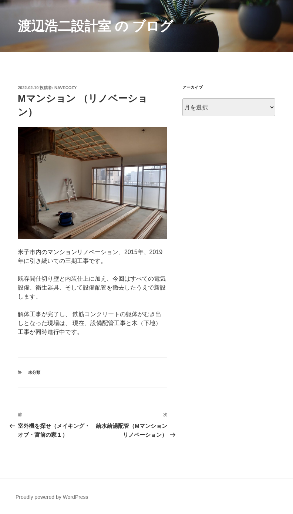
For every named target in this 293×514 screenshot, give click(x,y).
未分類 (34, 372)
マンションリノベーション (82, 252)
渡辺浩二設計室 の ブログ (95, 26)
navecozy (65, 87)
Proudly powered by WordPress (52, 497)
